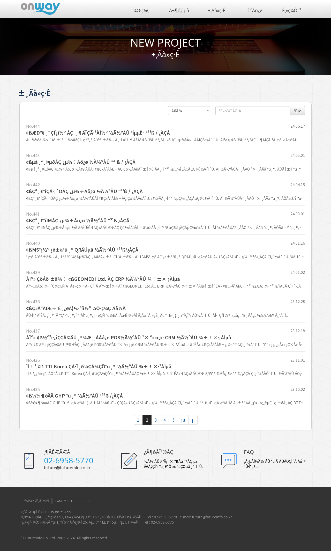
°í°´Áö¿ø (254, 10)
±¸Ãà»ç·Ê (216, 10)
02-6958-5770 (68, 460)
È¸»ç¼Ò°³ (291, 10)
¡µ (183, 420)
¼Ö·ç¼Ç (141, 10)
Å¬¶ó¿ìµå (179, 10)
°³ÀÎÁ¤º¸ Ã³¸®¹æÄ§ (36, 501)
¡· (193, 420)
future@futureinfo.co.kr (67, 467)
